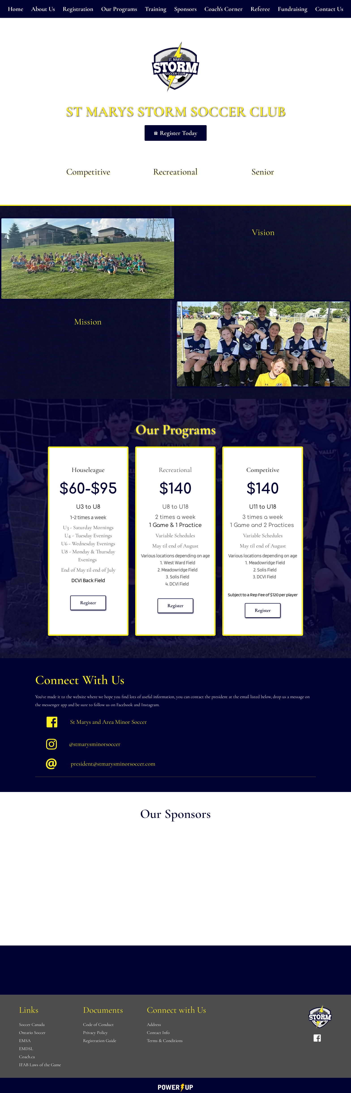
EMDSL (26, 1048)
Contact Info (158, 1032)
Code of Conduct (98, 1024)
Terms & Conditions (165, 1040)
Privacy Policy (95, 1032)
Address (154, 1024)
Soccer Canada (32, 1024)
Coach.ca (27, 1056)
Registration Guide (99, 1040)
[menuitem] (16, 9)
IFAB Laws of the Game (40, 1065)
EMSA (25, 1040)
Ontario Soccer (32, 1032)
